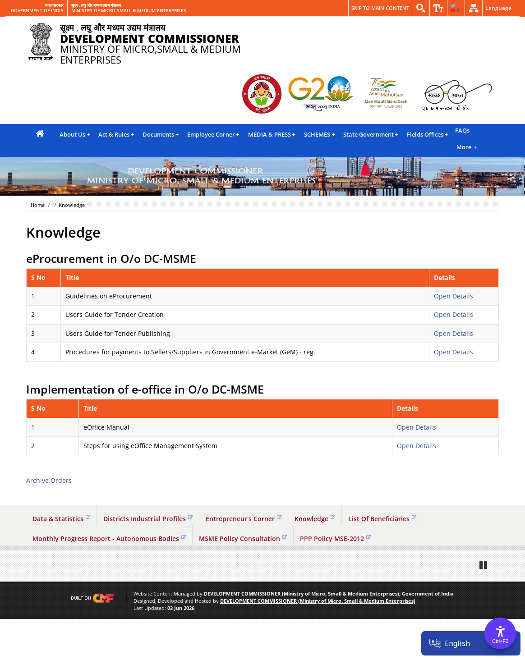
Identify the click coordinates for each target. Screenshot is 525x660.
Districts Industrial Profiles (148, 518)
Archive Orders (49, 480)
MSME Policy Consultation (243, 538)
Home (38, 205)
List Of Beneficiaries (382, 518)
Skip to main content (380, 8)
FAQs (462, 130)
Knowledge (315, 518)
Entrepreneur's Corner (243, 518)
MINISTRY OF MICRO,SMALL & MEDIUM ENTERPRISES (128, 11)
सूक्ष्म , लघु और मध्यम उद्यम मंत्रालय (96, 5)
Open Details (453, 296)
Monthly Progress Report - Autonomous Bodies (109, 538)
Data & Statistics (61, 518)
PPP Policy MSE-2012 (335, 538)
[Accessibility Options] (500, 633)
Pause (483, 605)
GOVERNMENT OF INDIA (37, 11)
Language (498, 8)
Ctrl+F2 (500, 641)
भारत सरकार (54, 5)
